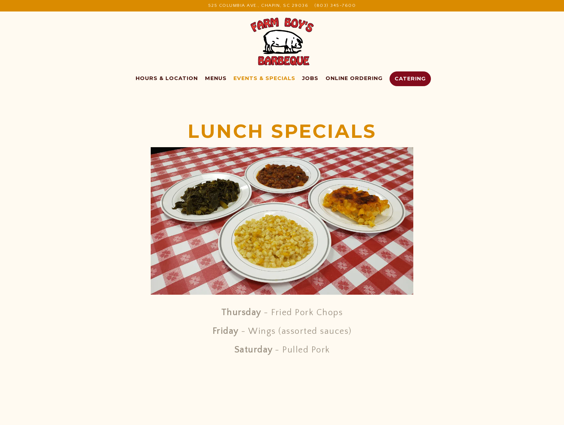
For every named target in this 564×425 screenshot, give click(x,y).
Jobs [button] (310, 78)
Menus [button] (216, 78)
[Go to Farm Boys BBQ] (258, 5)
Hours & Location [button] (167, 78)
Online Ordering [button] (354, 78)
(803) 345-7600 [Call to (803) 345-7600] (335, 5)
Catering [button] (410, 78)
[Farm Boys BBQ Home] (282, 41)
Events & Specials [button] (264, 78)
